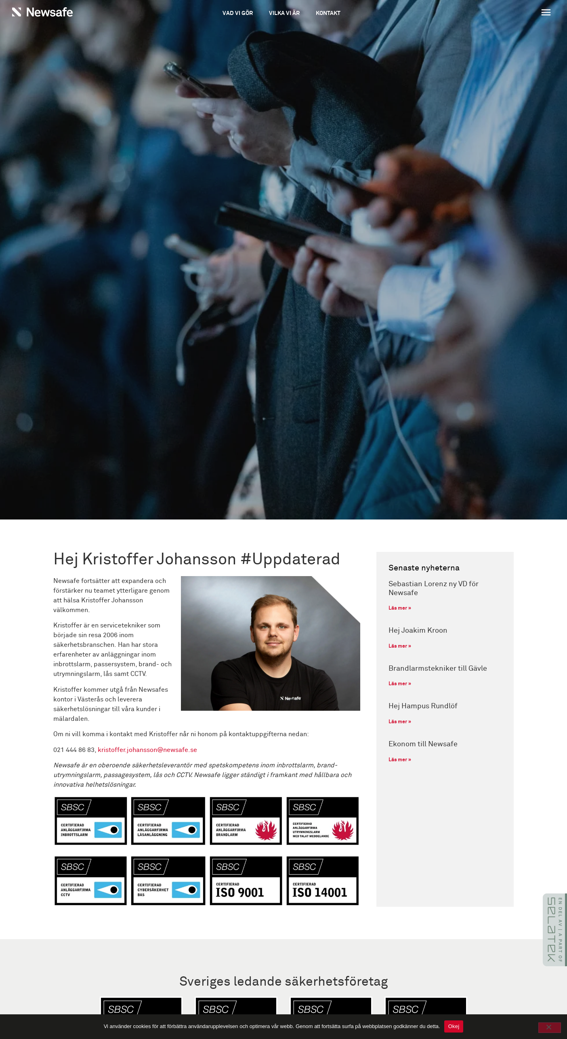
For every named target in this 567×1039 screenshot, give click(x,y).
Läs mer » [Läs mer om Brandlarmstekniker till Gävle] (399, 684)
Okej (454, 1026)
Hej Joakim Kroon (417, 630)
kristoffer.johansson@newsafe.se (147, 750)
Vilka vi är (284, 13)
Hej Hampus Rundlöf (423, 706)
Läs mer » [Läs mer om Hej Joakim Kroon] (399, 646)
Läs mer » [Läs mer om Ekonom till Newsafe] (399, 760)
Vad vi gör (238, 13)
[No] (549, 1027)
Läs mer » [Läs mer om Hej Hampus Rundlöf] (399, 722)
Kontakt (328, 13)
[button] (500, 13)
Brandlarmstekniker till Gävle (437, 668)
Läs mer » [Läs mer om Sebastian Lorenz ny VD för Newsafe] (399, 608)
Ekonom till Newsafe (423, 744)
